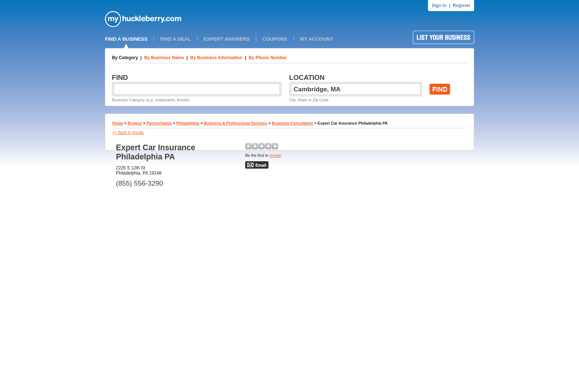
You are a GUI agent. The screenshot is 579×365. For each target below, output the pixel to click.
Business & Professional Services (235, 123)
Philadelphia (187, 123)
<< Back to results (128, 132)
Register (461, 5)
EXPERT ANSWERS (226, 39)
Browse (135, 123)
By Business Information (216, 57)
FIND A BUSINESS (126, 39)
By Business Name (164, 57)
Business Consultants (292, 123)
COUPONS (275, 39)
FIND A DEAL (175, 39)
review (275, 155)
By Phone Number (268, 57)
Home (117, 123)
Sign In (439, 5)
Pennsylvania (159, 123)
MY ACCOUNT (316, 39)
